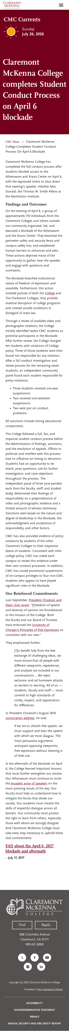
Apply (46, 925)
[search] (53, 5)
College (50, 293)
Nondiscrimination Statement (34, 1010)
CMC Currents (22, 20)
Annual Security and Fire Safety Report (34, 1023)
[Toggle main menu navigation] (61, 5)
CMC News (13, 142)
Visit (22, 925)
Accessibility (34, 1003)
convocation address (20, 718)
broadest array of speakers (29, 783)
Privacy (34, 1017)
